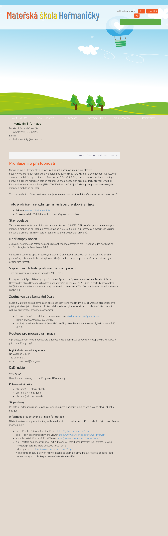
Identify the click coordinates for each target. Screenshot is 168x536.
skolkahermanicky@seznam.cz (83, 316)
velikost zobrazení (126, 11)
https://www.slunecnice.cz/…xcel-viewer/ (78, 438)
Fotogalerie (97, 118)
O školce (71, 118)
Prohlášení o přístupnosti (103, 155)
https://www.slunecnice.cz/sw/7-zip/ (53, 449)
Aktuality (19, 118)
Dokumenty (45, 118)
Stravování (122, 118)
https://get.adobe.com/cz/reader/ (75, 431)
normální (152, 11)
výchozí (83, 155)
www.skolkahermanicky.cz (39, 210)
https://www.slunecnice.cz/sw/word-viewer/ (81, 434)
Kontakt (148, 118)
